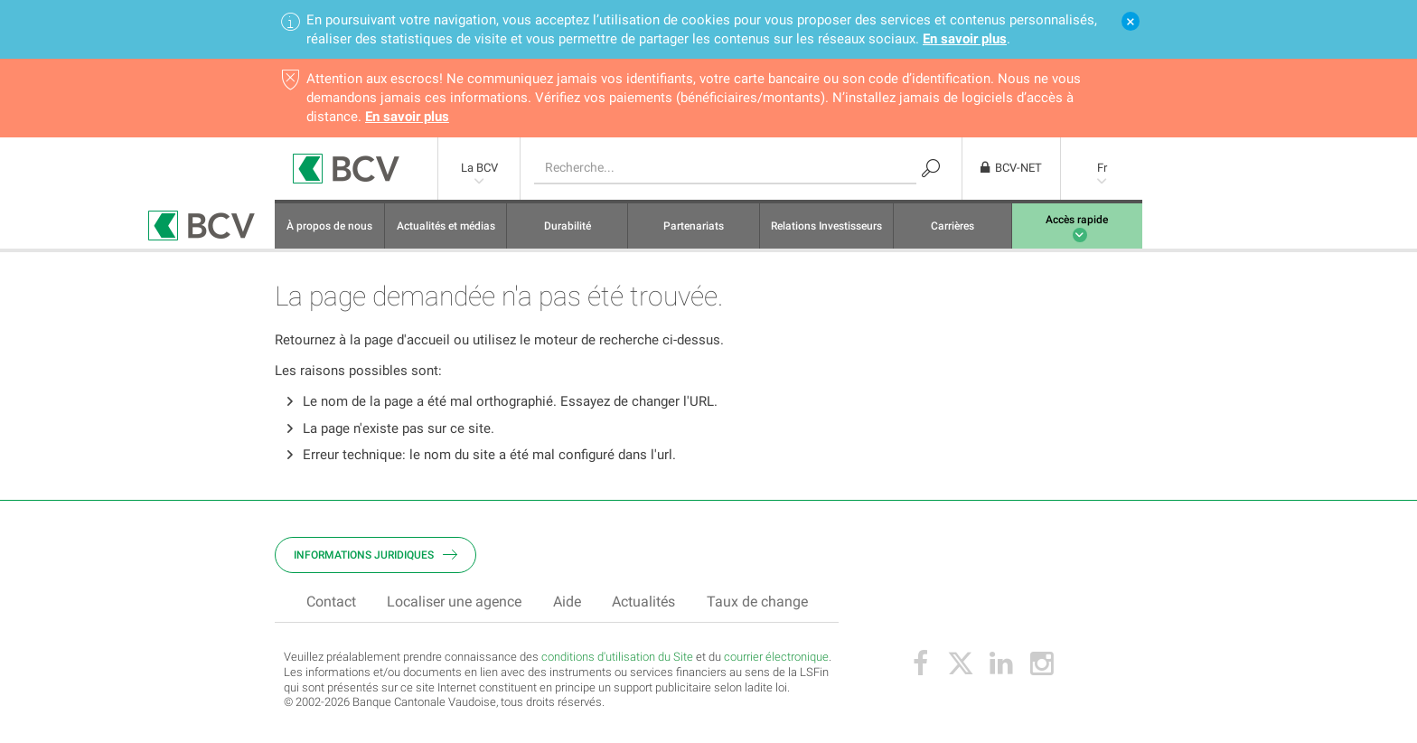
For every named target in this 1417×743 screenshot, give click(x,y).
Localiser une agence (454, 606)
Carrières (952, 230)
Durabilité (567, 230)
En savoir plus (965, 40)
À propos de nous (329, 230)
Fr (1102, 173)
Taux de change (757, 606)
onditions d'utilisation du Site (620, 661)
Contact (331, 606)
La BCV (479, 173)
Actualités (643, 606)
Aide (567, 606)
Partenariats (693, 230)
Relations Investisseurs (826, 230)
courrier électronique (776, 661)
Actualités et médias (446, 230)
